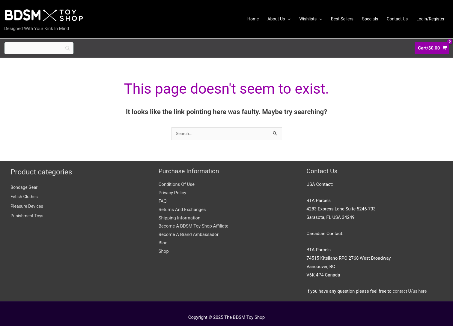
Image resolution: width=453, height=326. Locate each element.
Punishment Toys (27, 208)
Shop (164, 243)
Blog (163, 235)
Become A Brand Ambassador (189, 227)
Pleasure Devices (27, 198)
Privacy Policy (172, 185)
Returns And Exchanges (182, 202)
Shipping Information (180, 210)
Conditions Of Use (177, 177)
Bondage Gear (24, 180)
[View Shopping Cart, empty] (432, 42)
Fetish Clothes (24, 189)
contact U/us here (410, 283)
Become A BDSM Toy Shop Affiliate (193, 218)
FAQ (163, 193)
